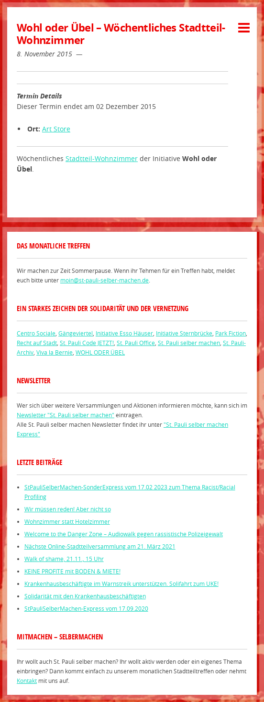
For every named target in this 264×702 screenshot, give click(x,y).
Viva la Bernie (54, 352)
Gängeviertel (75, 333)
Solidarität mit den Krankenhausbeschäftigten (85, 596)
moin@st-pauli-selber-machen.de (104, 280)
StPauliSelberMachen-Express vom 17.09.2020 (86, 608)
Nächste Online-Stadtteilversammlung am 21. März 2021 (100, 546)
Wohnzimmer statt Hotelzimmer (67, 521)
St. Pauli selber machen (189, 342)
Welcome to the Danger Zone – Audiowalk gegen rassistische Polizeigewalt (123, 534)
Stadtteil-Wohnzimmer (102, 158)
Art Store (56, 128)
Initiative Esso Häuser (124, 333)
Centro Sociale (36, 333)
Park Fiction (230, 333)
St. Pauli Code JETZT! (87, 342)
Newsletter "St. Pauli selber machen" (65, 415)
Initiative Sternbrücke (184, 333)
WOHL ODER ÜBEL (100, 352)
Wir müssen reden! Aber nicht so (67, 509)
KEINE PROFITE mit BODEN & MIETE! (72, 571)
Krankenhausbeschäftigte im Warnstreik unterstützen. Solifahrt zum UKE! (121, 583)
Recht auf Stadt (37, 342)
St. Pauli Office (136, 342)
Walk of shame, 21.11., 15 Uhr (64, 558)
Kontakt (27, 680)
